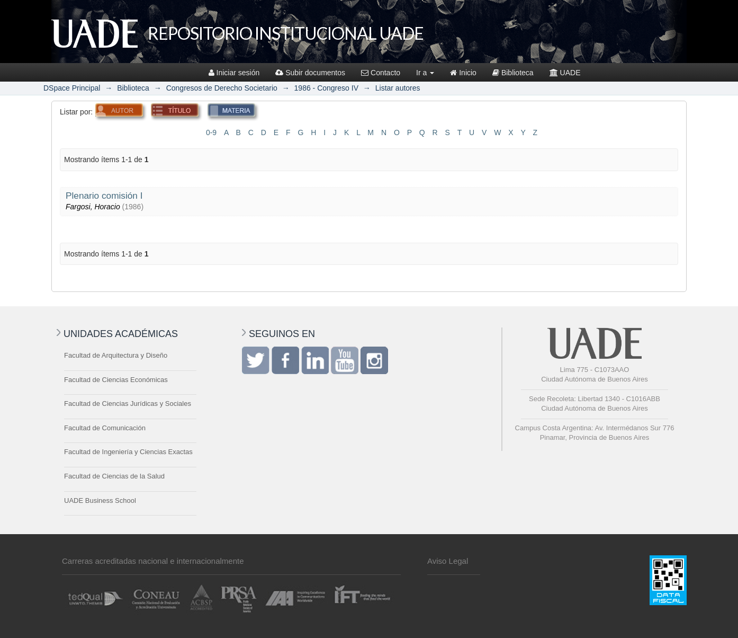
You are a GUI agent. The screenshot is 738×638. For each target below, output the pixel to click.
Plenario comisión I (104, 195)
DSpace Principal (71, 88)
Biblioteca (513, 72)
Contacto (380, 72)
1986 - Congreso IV (326, 88)
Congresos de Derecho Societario (221, 88)
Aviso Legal (447, 560)
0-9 (211, 132)
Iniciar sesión (234, 72)
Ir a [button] (425, 72)
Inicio (463, 72)
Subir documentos (310, 72)
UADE (565, 72)
